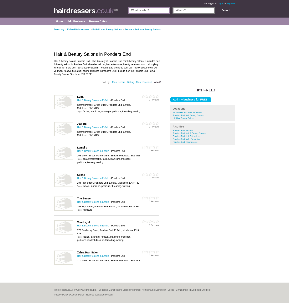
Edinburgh (160, 290)
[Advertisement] (202, 54)
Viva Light (83, 222)
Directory (59, 29)
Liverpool (195, 290)
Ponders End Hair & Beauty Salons (189, 133)
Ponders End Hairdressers (185, 142)
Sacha (81, 174)
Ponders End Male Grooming (186, 139)
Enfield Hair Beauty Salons (107, 29)
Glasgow (127, 290)
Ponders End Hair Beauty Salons (188, 115)
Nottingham (147, 290)
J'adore (82, 123)
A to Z (157, 82)
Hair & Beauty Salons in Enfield (93, 100)
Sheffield (205, 290)
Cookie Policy (77, 294)
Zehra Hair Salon (88, 252)
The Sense (84, 198)
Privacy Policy (61, 294)
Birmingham (182, 290)
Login (221, 3)
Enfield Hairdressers (78, 29)
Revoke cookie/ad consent (99, 294)
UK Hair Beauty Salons (183, 118)
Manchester (115, 290)
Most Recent (118, 82)
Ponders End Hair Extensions (186, 136)
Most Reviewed (144, 82)
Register (230, 3)
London (103, 290)
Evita (80, 96)
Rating (130, 82)
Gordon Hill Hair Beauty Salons (187, 112)
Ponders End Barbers (183, 130)
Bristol (136, 290)
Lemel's (82, 147)
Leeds (171, 290)
